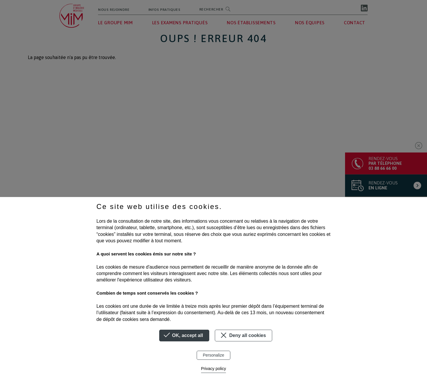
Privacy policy (213, 368)
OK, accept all (184, 335)
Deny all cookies (242, 335)
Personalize (213, 355)
